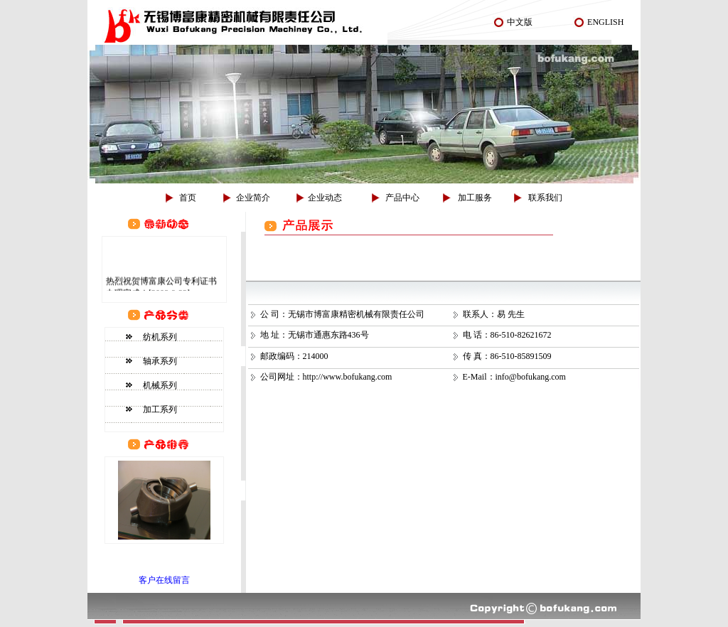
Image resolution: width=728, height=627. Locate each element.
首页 (187, 198)
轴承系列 (160, 361)
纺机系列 (160, 337)
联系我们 (545, 198)
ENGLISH (605, 22)
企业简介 (253, 198)
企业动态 (325, 198)
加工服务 (475, 198)
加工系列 (160, 409)
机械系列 (160, 385)
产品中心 (402, 198)
